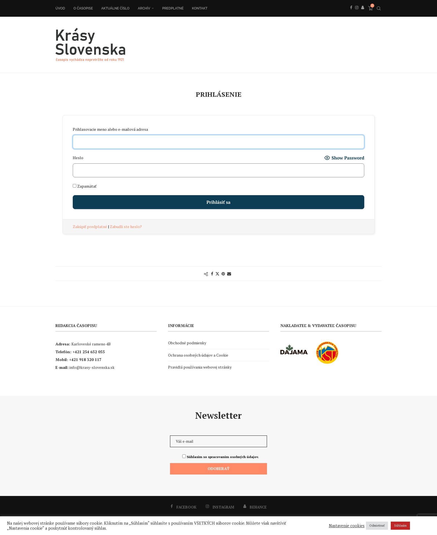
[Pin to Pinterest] (223, 273)
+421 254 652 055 (88, 351)
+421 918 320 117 (85, 359)
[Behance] (362, 14)
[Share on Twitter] (217, 273)
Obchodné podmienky (187, 342)
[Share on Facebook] (212, 273)
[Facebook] (351, 14)
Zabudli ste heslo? (126, 226)
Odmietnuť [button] (377, 525)
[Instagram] (356, 14)
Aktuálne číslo (115, 8)
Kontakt (200, 8)
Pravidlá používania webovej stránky (200, 367)
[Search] (379, 8)
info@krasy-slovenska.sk (92, 367)
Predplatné (173, 8)
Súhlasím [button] (400, 525)
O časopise (83, 8)
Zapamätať (84, 186)
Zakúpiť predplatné (90, 226)
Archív (144, 8)
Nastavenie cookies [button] (347, 525)
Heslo (78, 157)
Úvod (60, 8)
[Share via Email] (229, 273)
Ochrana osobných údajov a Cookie (198, 355)
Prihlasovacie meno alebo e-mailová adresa (110, 129)
